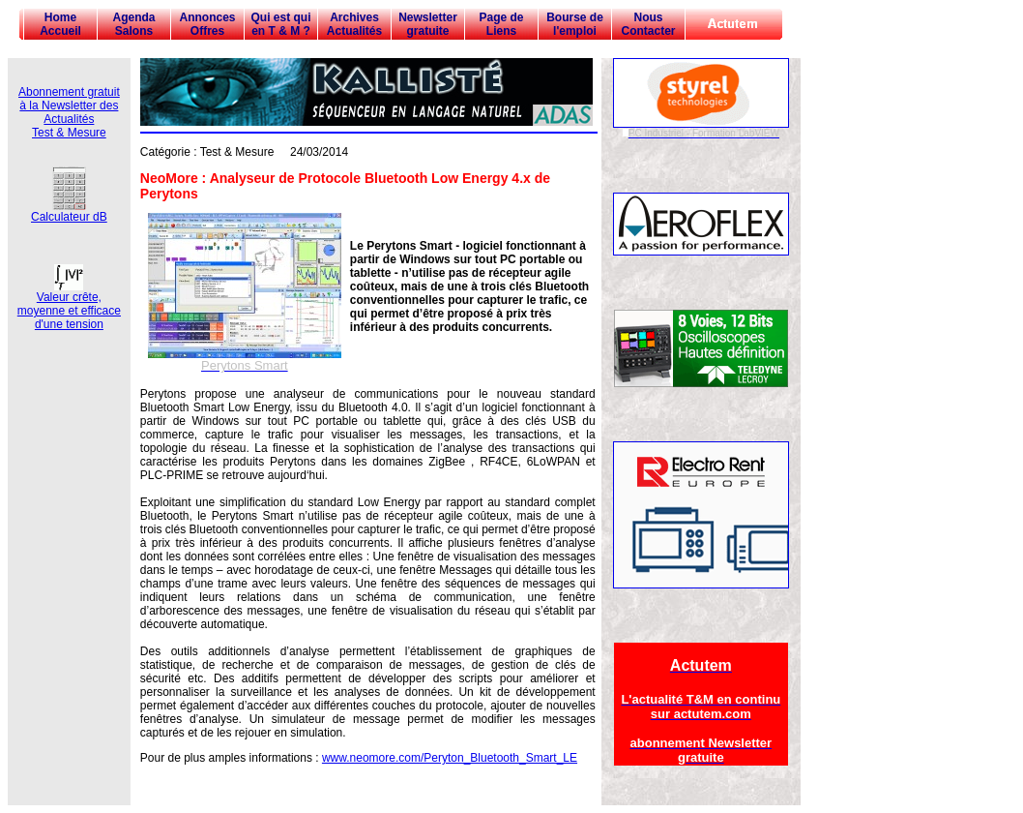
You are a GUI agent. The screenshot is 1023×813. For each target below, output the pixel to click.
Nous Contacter (648, 24)
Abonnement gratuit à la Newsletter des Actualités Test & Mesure (69, 112)
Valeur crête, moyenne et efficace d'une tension (69, 305)
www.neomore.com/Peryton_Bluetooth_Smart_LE (449, 758)
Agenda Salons (133, 24)
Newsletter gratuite (427, 24)
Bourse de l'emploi (574, 24)
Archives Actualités (354, 24)
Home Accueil (60, 24)
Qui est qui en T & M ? (280, 24)
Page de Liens (501, 24)
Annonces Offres (207, 24)
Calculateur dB (69, 211)
